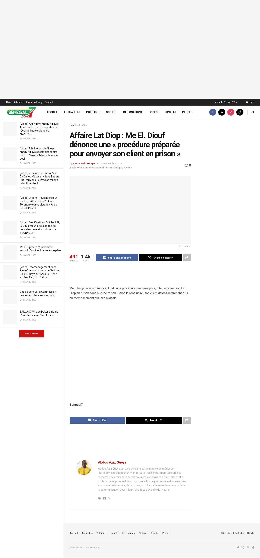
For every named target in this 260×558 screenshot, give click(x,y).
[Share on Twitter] (160, 257)
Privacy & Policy (34, 102)
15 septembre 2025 (111, 163)
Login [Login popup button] (250, 102)
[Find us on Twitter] (221, 112)
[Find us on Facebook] (212, 112)
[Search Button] (253, 112)
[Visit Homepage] (21, 112)
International (133, 112)
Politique (93, 112)
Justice (127, 167)
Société (111, 112)
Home (73, 125)
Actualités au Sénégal (109, 167)
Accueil (52, 112)
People (187, 112)
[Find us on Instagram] (230, 112)
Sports (170, 112)
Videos (154, 112)
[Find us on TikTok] (239, 112)
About (9, 102)
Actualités (72, 112)
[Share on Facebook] (117, 257)
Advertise (19, 102)
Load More (32, 333)
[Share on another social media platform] (187, 257)
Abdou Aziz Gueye (84, 163)
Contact (49, 102)
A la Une (83, 125)
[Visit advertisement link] (130, 49)
